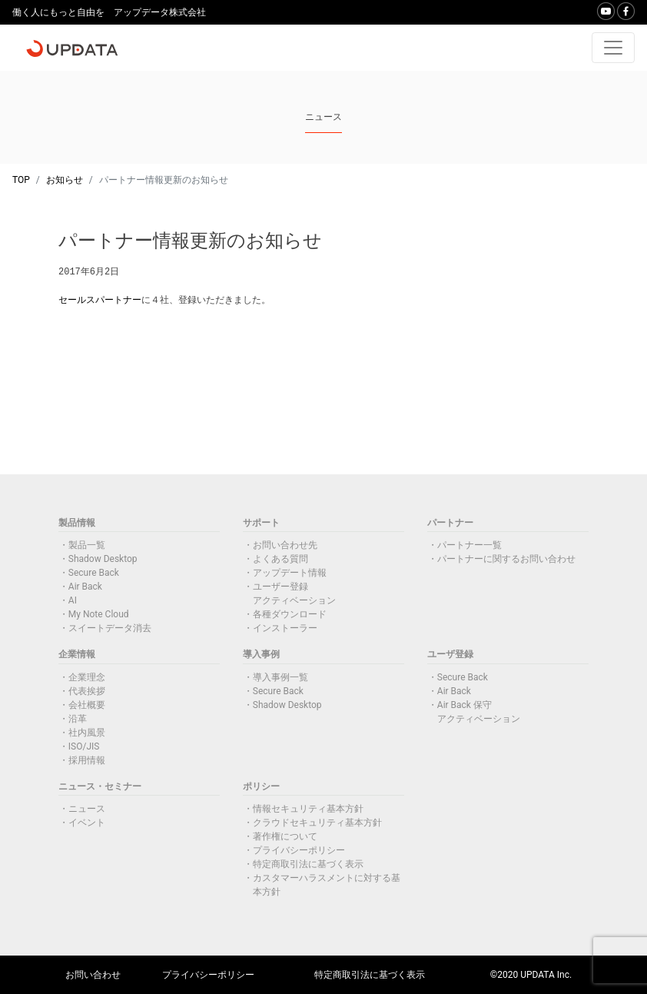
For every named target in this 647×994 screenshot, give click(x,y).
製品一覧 (86, 545)
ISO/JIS (84, 746)
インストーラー (285, 628)
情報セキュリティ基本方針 (308, 808)
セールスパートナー (99, 299)
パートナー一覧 (469, 545)
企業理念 (86, 677)
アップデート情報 (290, 572)
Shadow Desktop (103, 559)
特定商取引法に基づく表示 (308, 864)
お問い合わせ (93, 974)
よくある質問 (280, 559)
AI (72, 600)
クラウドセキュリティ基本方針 (317, 822)
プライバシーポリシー (299, 850)
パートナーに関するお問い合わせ (506, 559)
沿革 (77, 718)
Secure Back (93, 572)
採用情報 (86, 760)
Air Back (85, 586)
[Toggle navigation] (613, 47)
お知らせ (64, 180)
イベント (86, 822)
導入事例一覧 (280, 677)
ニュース (86, 808)
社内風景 (86, 732)
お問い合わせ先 (285, 545)
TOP (21, 180)
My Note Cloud (98, 614)
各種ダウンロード (290, 614)
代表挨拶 (86, 691)
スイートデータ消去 (109, 628)
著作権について (285, 836)
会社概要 (86, 705)
